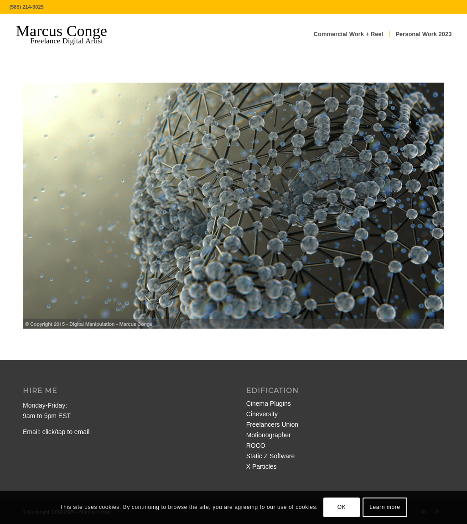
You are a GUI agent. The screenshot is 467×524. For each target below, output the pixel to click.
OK (341, 507)
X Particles (261, 466)
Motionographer (268, 435)
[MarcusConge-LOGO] (68, 34)
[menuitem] (348, 34)
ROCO (255, 445)
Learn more (384, 507)
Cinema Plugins (268, 403)
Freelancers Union (272, 424)
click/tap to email (65, 431)
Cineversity (262, 414)
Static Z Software (270, 456)
